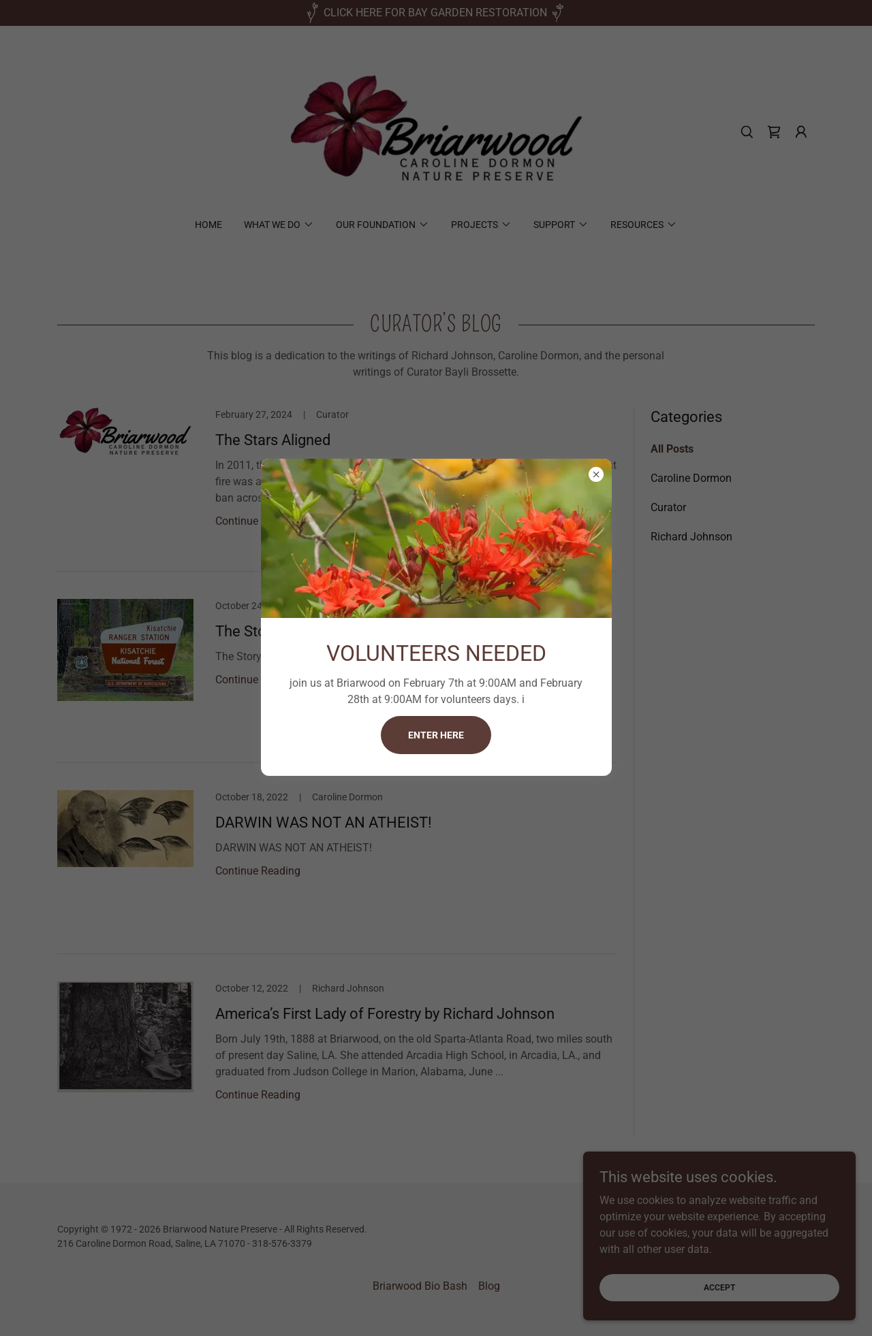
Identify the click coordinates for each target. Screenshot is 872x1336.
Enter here (436, 735)
